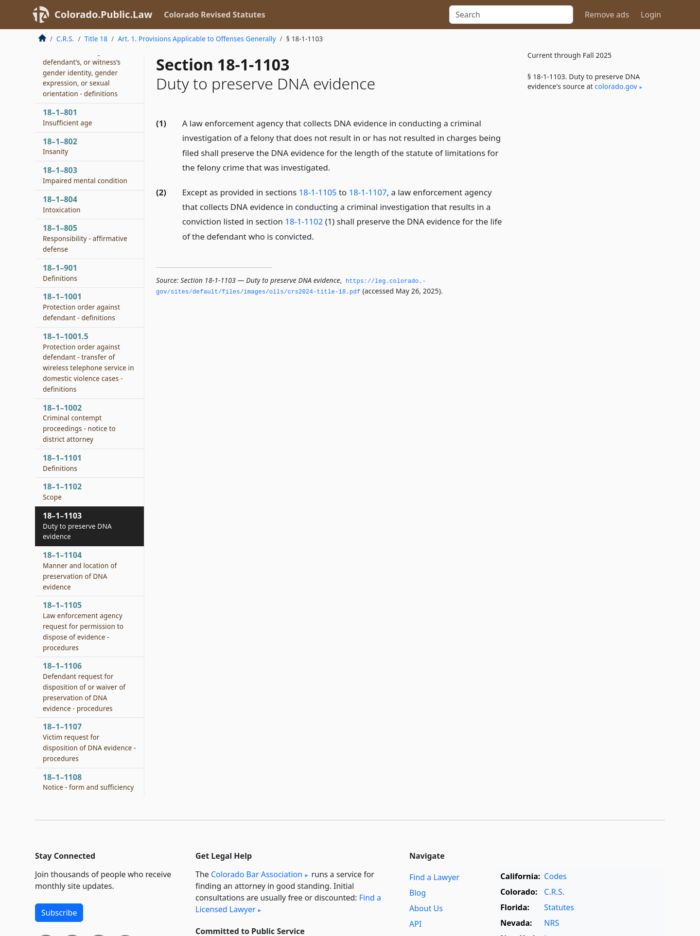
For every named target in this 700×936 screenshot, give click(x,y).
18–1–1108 (88, 782)
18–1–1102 (62, 491)
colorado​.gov (616, 86)
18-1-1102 (304, 221)
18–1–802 (60, 146)
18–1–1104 (80, 570)
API (415, 924)
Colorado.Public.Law (103, 14)
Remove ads (607, 14)
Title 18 (96, 38)
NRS (551, 923)
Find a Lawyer (434, 877)
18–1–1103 (77, 525)
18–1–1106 (84, 686)
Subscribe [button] (59, 912)
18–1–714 (87, 66)
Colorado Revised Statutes (214, 14)
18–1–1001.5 (88, 362)
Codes (555, 876)
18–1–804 (62, 204)
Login (651, 14)
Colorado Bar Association (256, 874)
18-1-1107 (368, 192)
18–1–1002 (79, 423)
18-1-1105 (318, 192)
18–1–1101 (62, 462)
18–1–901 (60, 272)
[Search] (511, 14)
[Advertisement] (592, 259)
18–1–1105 (83, 626)
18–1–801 (67, 117)
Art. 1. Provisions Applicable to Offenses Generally (197, 38)
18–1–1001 (81, 306)
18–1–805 (85, 238)
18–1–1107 (89, 742)
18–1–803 (85, 175)
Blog (417, 892)
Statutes (559, 907)
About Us (426, 908)
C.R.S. (65, 38)
